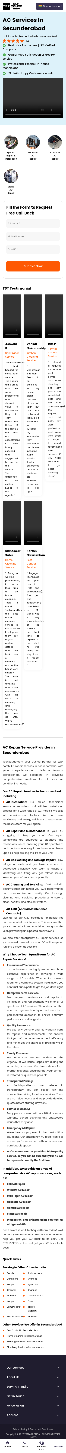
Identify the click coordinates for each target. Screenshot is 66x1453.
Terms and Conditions (41, 1429)
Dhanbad (32, 1278)
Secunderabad (15, 1316)
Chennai (11, 1289)
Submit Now (33, 266)
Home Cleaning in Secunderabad (24, 1335)
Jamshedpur (14, 1306)
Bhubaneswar (34, 1273)
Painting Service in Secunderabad (25, 1341)
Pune (30, 1301)
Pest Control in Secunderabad (23, 1330)
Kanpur (11, 1284)
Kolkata (31, 1295)
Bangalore (12, 1278)
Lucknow (32, 1316)
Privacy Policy (20, 1429)
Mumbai (11, 1295)
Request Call (41, 1446)
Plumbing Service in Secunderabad (25, 1347)
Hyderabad (33, 1284)
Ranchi (10, 1273)
